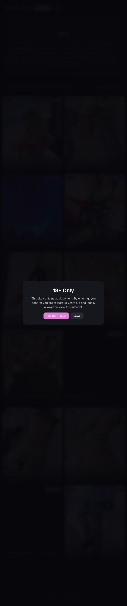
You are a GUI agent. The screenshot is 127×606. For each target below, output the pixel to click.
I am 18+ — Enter (56, 316)
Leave (77, 316)
